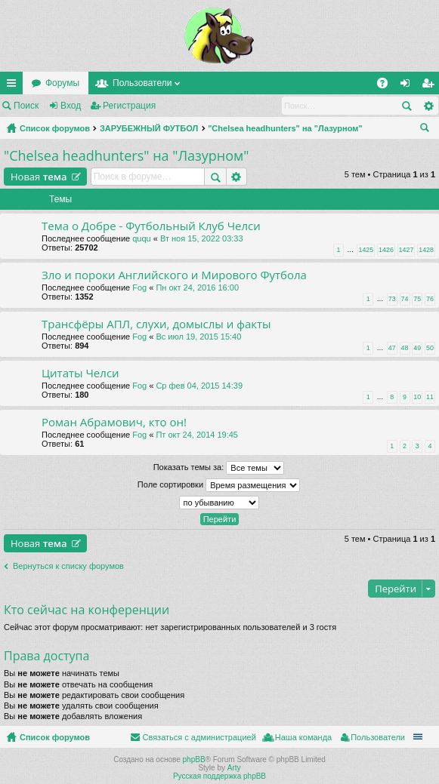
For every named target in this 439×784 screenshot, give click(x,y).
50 (430, 348)
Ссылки (14, 86)
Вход (70, 105)
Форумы (62, 83)
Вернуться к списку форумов (68, 565)
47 (392, 348)
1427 (406, 250)
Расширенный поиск (428, 106)
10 (417, 397)
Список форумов (55, 128)
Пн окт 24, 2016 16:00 (197, 287)
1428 (426, 250)
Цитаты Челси (80, 373)
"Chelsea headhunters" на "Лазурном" (285, 128)
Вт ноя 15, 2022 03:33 (201, 238)
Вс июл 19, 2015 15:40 (198, 336)
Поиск (26, 105)
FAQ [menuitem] (387, 86)
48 (405, 348)
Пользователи (142, 83)
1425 (365, 250)
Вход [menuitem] (408, 86)
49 (417, 348)
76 (430, 299)
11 (430, 397)
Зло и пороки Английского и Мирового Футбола (174, 275)
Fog (139, 287)
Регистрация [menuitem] (430, 86)
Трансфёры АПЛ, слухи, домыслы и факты (156, 324)
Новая (39, 176)
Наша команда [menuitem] (303, 737)
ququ (141, 238)
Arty (234, 768)
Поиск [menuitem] (427, 130)
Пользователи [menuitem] (378, 737)
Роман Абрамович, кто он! (114, 422)
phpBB (194, 759)
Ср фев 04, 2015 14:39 (199, 385)
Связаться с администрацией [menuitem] (198, 737)
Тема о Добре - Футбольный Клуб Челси (151, 226)
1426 (386, 250)
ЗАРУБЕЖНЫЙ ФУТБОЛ (149, 128)
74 (405, 299)
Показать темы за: (219, 468)
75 (417, 299)
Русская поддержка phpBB (219, 776)
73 (392, 299)
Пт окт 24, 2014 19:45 (197, 434)
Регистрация (129, 105)
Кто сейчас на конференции (86, 609)
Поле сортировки (219, 485)
